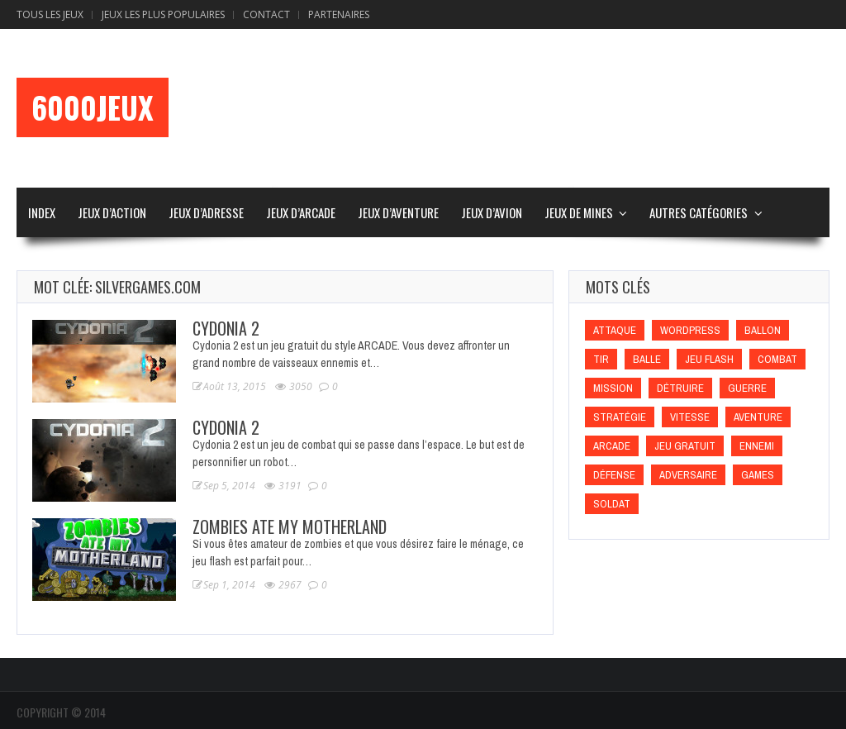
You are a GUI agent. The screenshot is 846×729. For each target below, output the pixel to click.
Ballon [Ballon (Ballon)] (762, 330)
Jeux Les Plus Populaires (163, 14)
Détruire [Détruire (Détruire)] (680, 388)
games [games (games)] (757, 475)
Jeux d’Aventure (398, 212)
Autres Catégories (698, 212)
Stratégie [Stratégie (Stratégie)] (619, 417)
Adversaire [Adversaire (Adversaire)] (688, 475)
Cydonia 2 (225, 328)
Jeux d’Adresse (206, 212)
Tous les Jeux (50, 14)
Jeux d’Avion (491, 212)
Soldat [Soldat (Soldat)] (611, 504)
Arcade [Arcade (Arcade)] (611, 446)
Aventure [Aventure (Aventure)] (758, 417)
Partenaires (338, 14)
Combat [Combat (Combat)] (777, 359)
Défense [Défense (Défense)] (614, 475)
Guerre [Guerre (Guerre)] (747, 388)
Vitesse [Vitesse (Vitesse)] (690, 417)
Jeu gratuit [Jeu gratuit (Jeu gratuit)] (684, 446)
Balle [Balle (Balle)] (647, 359)
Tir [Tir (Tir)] (601, 359)
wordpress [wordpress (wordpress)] (690, 330)
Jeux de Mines (578, 212)
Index (41, 212)
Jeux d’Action (112, 212)
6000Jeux (92, 107)
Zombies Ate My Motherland (289, 526)
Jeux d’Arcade (300, 212)
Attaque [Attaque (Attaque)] (614, 330)
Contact (266, 14)
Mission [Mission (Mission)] (613, 388)
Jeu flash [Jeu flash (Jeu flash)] (709, 359)
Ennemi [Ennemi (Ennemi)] (756, 446)
